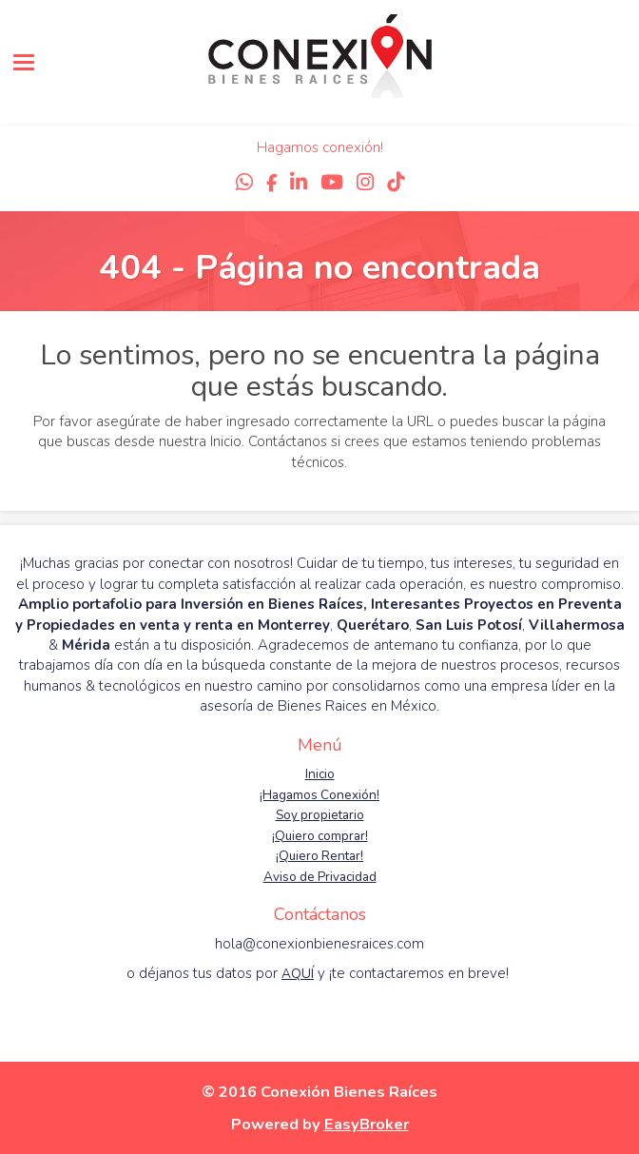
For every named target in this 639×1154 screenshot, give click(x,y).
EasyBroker (366, 1124)
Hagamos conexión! (320, 147)
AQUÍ (297, 974)
